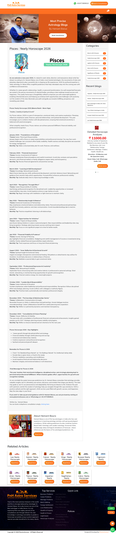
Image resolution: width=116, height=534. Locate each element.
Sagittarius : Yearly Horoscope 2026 (66, 479)
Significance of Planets (93, 73)
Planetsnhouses (104, 532)
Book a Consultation (99, 3)
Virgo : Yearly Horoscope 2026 (66, 459)
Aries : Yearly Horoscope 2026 (15, 478)
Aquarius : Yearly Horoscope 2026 (96, 93)
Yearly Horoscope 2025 (93, 78)
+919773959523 (81, 3)
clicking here (45, 404)
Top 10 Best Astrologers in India (95, 110)
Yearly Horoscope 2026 (93, 58)
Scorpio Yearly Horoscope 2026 (95, 115)
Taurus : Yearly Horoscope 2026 (32, 478)
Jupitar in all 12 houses (93, 63)
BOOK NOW (102, 166)
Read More (38, 434)
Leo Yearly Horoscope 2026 (94, 120)
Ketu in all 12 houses (92, 68)
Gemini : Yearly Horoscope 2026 (95, 98)
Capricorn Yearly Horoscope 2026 (101, 460)
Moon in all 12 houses (93, 53)
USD (111, 512)
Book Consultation (58, 35)
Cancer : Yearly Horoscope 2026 (49, 459)
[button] (96, 172)
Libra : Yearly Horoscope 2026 (83, 478)
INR (111, 508)
